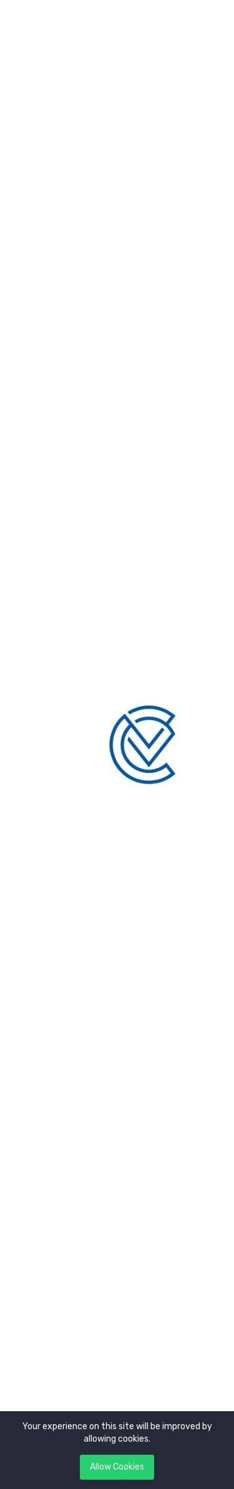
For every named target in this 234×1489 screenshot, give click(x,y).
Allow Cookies (117, 1467)
